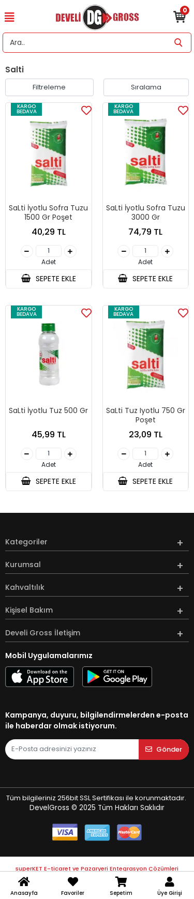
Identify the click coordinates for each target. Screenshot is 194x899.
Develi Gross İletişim (42, 633)
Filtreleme (49, 87)
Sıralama (146, 87)
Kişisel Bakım (29, 610)
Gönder (163, 749)
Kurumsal (23, 564)
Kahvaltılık (24, 587)
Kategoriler (26, 542)
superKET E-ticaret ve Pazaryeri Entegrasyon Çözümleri (97, 868)
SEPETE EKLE (48, 278)
